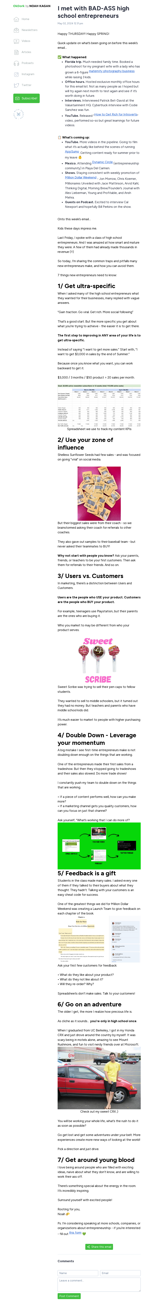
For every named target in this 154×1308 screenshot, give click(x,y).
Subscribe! (29, 98)
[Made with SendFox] (18, 114)
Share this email (99, 1246)
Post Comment (69, 1296)
